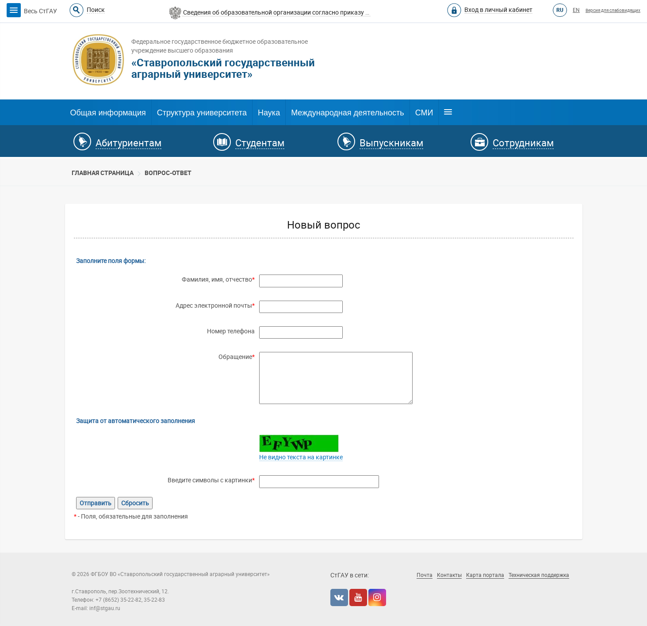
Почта (425, 575)
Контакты (449, 575)
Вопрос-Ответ (168, 172)
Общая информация (108, 112)
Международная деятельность (347, 112)
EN (576, 10)
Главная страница (103, 172)
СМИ (424, 112)
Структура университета (202, 112)
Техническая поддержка (539, 575)
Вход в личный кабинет (498, 9)
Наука (269, 112)
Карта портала (485, 575)
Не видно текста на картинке (301, 457)
